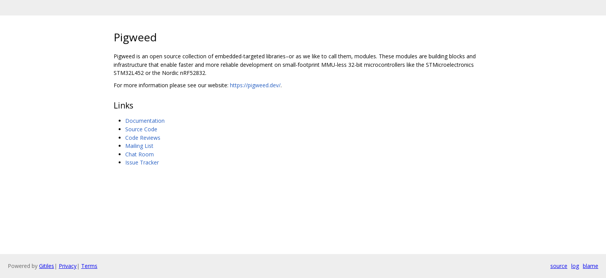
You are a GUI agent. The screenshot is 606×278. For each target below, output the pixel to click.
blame (590, 266)
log (575, 266)
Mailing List (139, 145)
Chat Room (139, 154)
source (558, 266)
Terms (89, 266)
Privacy (68, 266)
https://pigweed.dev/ (255, 85)
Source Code (141, 129)
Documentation (145, 120)
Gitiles (46, 266)
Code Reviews (142, 137)
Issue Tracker (142, 162)
